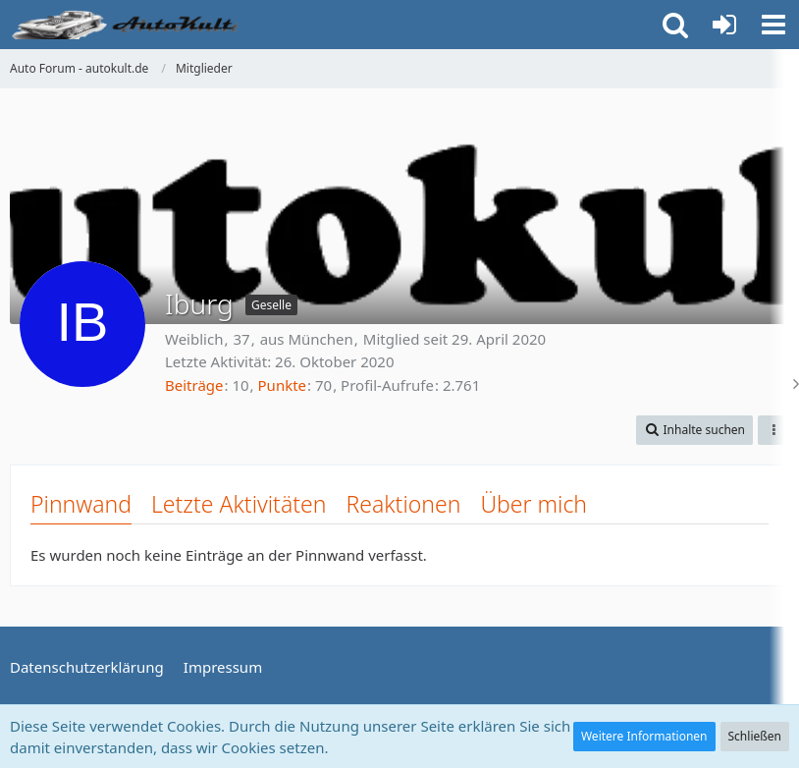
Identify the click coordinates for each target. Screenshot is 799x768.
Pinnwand (81, 504)
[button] (773, 24)
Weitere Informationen (644, 736)
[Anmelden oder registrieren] (724, 24)
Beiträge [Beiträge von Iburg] (194, 385)
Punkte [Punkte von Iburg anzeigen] (282, 385)
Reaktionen (403, 504)
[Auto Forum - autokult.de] (127, 24)
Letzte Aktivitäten (238, 504)
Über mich (533, 504)
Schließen (754, 736)
